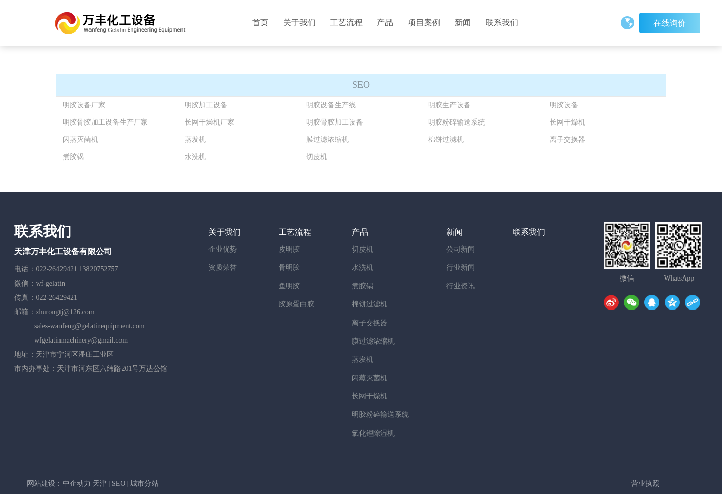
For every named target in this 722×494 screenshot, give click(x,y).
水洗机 (195, 157)
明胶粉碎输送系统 (456, 122)
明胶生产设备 (449, 105)
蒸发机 (195, 139)
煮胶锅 (73, 157)
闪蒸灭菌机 (80, 139)
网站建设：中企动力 (59, 483)
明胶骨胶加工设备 (334, 122)
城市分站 (144, 483)
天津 (100, 483)
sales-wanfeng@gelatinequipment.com (89, 326)
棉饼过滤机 (446, 139)
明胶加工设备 (206, 105)
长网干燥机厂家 (209, 122)
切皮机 (316, 157)
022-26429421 (56, 269)
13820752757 (98, 269)
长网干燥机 (567, 122)
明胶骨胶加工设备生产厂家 (105, 122)
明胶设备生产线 (331, 105)
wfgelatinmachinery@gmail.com (81, 340)
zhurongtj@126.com (65, 312)
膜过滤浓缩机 (327, 139)
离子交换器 (567, 139)
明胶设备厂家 (84, 105)
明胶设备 (564, 105)
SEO (118, 483)
